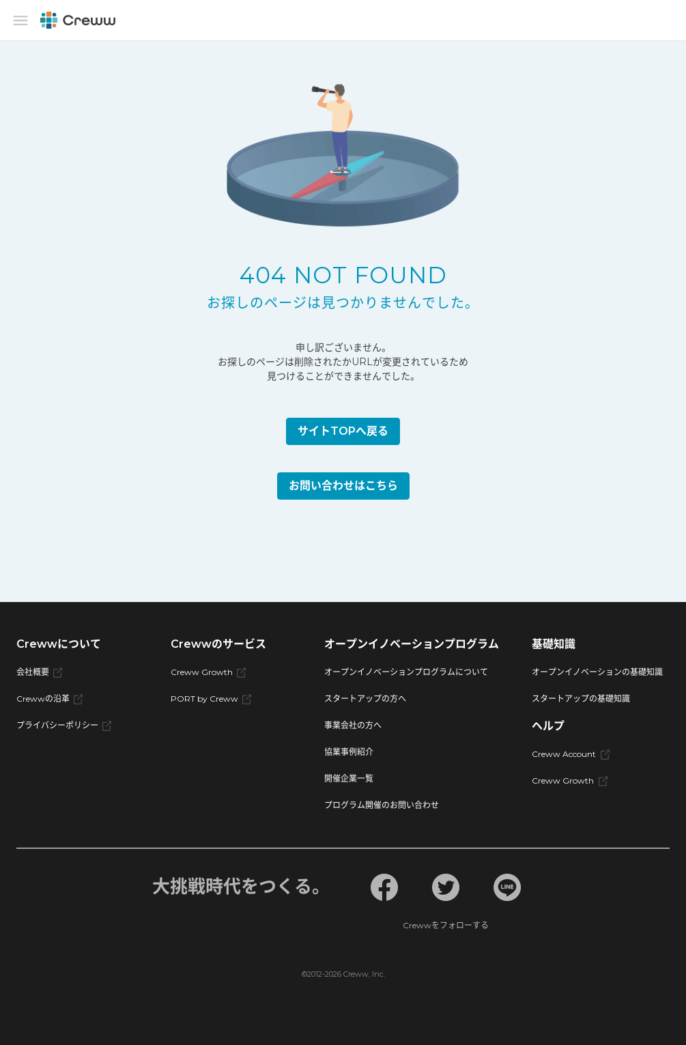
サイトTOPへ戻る (343, 431)
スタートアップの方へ (365, 698)
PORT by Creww (211, 698)
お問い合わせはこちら (343, 485)
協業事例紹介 (348, 752)
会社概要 (39, 672)
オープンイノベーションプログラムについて (406, 672)
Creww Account (570, 754)
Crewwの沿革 (49, 698)
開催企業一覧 (348, 778)
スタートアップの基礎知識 (581, 698)
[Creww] (77, 20)
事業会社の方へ (353, 725)
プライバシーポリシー (63, 725)
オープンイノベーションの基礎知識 (597, 672)
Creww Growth (208, 672)
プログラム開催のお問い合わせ (381, 805)
